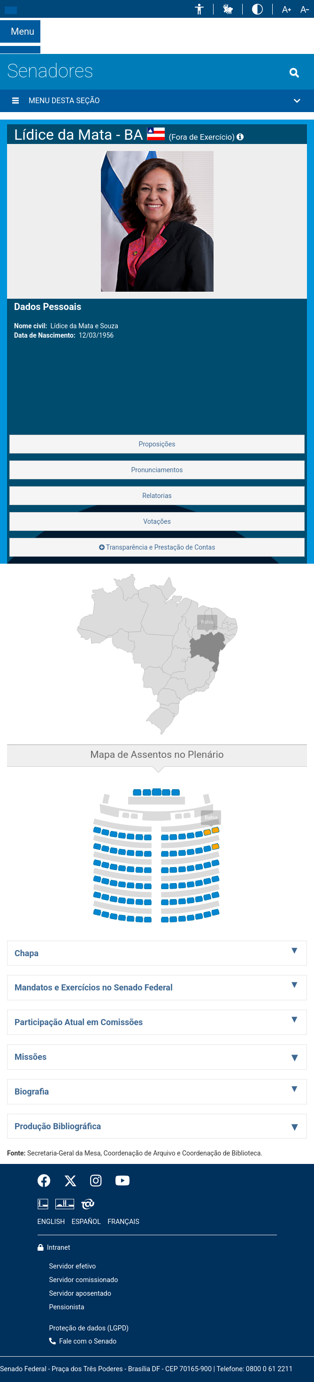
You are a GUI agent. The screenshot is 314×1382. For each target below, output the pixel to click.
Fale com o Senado (281, 23)
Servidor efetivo (72, 1266)
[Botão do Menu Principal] (20, 31)
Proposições (157, 444)
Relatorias (157, 495)
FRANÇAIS (123, 1222)
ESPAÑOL (86, 1222)
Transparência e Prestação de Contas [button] (157, 547)
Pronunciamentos (157, 470)
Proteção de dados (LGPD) (89, 1328)
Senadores (50, 71)
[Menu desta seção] (15, 101)
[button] (199, 9)
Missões (30, 1057)
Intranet (54, 1248)
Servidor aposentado (80, 1294)
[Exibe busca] (294, 72)
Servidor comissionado (83, 1280)
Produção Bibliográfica (58, 1126)
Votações (157, 521)
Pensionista (66, 1307)
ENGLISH (51, 1222)
